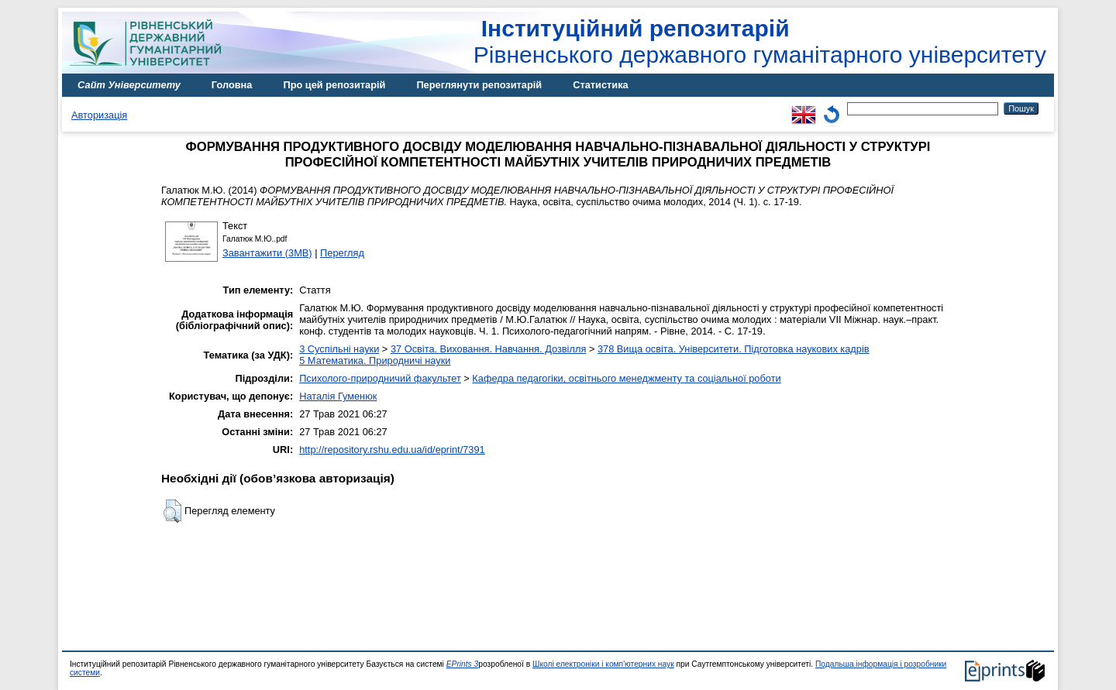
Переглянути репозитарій (479, 85)
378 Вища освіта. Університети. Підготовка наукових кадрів (734, 349)
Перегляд (342, 253)
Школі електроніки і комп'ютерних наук (603, 664)
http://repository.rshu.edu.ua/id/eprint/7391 (392, 449)
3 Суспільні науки (339, 349)
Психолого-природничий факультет (380, 378)
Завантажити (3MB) (267, 253)
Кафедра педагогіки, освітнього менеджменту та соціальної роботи (626, 378)
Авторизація (99, 115)
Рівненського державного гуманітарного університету (760, 41)
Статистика (601, 85)
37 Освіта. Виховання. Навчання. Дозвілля (488, 349)
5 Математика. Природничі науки (374, 360)
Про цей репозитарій (334, 85)
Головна (232, 85)
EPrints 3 (462, 664)
